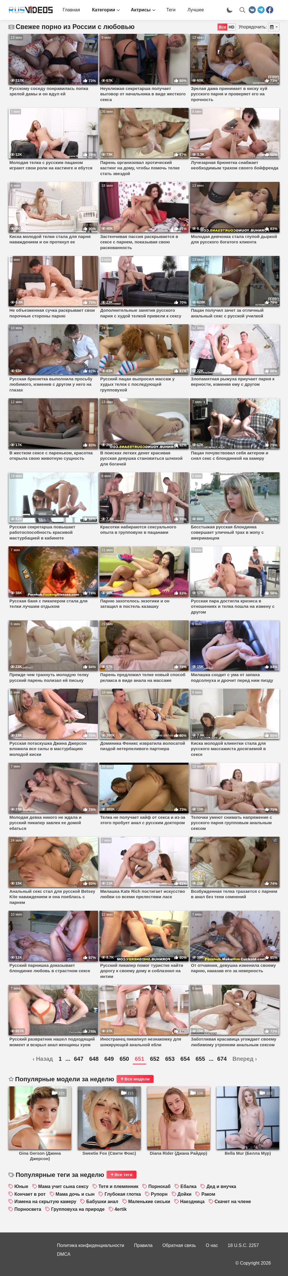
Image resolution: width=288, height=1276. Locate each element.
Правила (143, 1245)
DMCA (63, 1254)
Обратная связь (179, 1245)
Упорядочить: (252, 26)
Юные (21, 1186)
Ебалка (188, 1186)
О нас (212, 1245)
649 (109, 1059)
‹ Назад (42, 1059)
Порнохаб (159, 1186)
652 (154, 1059)
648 (94, 1059)
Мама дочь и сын (75, 1194)
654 (185, 1059)
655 (200, 1059)
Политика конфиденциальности (90, 1245)
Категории (103, 9)
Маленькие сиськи (149, 1201)
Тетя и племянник (118, 1186)
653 (170, 1059)
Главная (71, 9)
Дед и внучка (221, 1186)
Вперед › (244, 1059)
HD (231, 27)
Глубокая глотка (123, 1194)
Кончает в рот (30, 1194)
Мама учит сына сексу (63, 1186)
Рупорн (159, 1194)
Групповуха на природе (78, 1209)
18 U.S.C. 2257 (243, 1245)
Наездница (192, 1201)
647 (78, 1059)
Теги (171, 9)
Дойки (184, 1194)
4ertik (121, 1209)
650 (124, 1059)
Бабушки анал (102, 1201)
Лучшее (195, 9)
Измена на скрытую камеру (45, 1201)
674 (222, 1059)
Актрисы (141, 9)
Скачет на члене (233, 1201)
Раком (208, 1194)
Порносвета (27, 1209)
